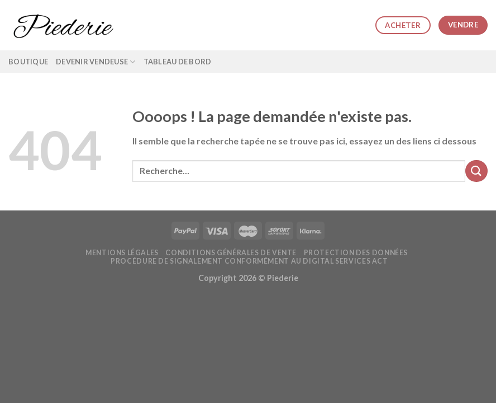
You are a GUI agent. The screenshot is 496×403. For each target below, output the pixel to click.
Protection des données (356, 253)
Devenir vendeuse (96, 62)
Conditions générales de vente (231, 253)
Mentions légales (122, 253)
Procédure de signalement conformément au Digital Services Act (249, 261)
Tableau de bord (178, 61)
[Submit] (476, 171)
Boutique (28, 61)
